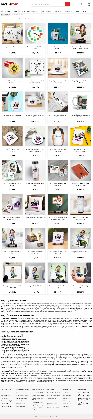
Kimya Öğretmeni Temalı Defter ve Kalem (80, 150)
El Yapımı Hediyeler (21, 401)
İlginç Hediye (66, 406)
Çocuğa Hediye (67, 398)
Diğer (77, 11)
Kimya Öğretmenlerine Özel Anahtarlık (57, 184)
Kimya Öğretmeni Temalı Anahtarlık (12, 150)
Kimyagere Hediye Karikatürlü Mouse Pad (12, 287)
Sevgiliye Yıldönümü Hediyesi (37, 408)
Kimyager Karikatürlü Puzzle (80, 252)
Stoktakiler (19, 19)
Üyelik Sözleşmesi (5, 395)
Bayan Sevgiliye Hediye (38, 405)
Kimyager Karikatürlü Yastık (35, 286)
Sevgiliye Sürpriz (20, 403)
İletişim (85, 11)
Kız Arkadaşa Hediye (21, 398)
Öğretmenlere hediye (7, 318)
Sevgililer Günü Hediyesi (53, 392)
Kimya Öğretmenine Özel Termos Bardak (80, 218)
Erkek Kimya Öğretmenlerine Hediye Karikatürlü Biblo (58, 218)
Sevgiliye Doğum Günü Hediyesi (37, 398)
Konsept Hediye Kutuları (38, 392)
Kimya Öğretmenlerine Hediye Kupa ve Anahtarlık (12, 218)
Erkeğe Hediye (66, 392)
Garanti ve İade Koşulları (7, 401)
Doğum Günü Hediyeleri (53, 395)
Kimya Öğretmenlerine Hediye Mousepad (12, 116)
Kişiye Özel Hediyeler (33, 11)
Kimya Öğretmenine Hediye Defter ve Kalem (80, 184)
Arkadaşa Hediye (67, 403)
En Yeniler (15, 11)
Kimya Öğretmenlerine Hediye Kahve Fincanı (58, 82)
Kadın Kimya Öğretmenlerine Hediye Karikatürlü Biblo (81, 47)
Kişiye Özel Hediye (21, 392)
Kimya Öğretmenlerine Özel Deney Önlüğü (57, 150)
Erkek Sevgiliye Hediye (37, 402)
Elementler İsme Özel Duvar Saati (35, 47)
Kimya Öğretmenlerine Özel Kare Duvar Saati (35, 82)
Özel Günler (58, 11)
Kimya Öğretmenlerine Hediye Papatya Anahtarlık (35, 150)
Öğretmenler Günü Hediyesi (52, 404)
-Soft (37, 416)
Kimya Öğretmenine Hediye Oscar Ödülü (35, 252)
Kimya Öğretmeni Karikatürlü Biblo (12, 252)
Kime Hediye (68, 11)
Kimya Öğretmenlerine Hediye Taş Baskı (58, 252)
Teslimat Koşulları (5, 392)
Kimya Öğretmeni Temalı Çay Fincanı (35, 116)
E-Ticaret (41, 416)
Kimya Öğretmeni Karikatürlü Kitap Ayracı (12, 184)
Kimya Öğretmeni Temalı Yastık (35, 217)
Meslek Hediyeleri (21, 406)
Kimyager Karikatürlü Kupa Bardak (80, 287)
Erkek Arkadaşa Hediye (22, 395)
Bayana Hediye (67, 395)
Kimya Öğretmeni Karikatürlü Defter (81, 82)
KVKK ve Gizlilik (4, 403)
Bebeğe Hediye (67, 401)
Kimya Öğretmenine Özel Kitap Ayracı (57, 116)
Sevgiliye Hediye (5, 11)
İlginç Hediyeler (46, 11)
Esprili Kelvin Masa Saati (12, 47)
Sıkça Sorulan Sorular (6, 406)
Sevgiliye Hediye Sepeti (38, 395)
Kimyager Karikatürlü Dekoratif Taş (57, 287)
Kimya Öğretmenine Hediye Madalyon (12, 82)
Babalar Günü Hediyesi (53, 407)
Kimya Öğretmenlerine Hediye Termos (35, 184)
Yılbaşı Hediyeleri (51, 398)
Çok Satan (22, 11)
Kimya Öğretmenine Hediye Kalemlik (58, 47)
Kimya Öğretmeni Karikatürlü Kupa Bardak (81, 116)
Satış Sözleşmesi (5, 398)
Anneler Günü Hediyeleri (53, 401)
